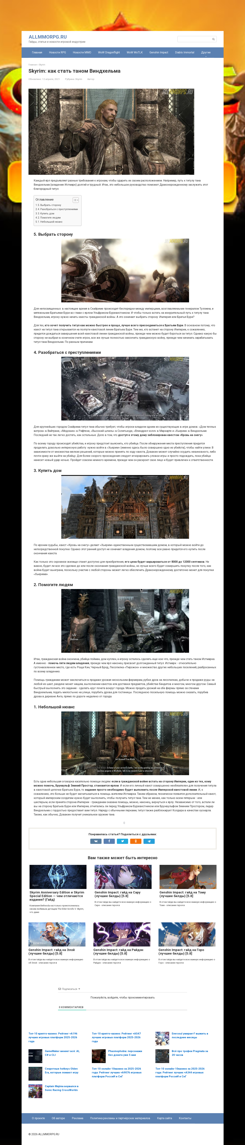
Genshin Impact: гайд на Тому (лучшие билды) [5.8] (183, 894)
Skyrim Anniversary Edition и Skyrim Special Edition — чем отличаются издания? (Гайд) (57, 896)
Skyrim (78, 79)
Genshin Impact (159, 52)
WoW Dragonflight (109, 52)
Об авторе (58, 1118)
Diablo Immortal (184, 52)
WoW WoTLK (135, 52)
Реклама (77, 1118)
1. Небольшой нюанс (50, 221)
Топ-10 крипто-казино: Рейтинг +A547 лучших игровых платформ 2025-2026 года (116, 1037)
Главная (37, 52)
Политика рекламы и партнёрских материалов (120, 1118)
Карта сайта (164, 1118)
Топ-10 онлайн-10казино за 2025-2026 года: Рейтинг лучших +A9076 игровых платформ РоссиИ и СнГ (117, 1072)
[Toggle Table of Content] (74, 200)
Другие (206, 52)
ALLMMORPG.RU (48, 37)
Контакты (185, 1118)
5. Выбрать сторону (49, 205)
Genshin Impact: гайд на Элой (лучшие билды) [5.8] (51, 951)
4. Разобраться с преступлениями (58, 209)
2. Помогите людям (49, 217)
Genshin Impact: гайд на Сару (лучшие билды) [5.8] (118, 894)
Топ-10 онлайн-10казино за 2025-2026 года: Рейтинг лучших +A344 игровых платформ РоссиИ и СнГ (180, 1072)
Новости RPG (57, 52)
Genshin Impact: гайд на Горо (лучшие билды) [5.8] (181, 951)
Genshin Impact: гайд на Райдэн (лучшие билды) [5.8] (118, 951)
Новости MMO (82, 52)
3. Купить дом (46, 213)
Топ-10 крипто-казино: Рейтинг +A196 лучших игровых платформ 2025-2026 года (52, 1037)
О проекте (38, 1118)
